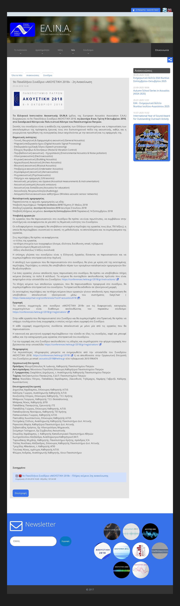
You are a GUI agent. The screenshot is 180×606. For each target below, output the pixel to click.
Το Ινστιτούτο (20, 50)
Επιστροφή (21, 493)
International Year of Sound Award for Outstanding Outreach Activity (151, 117)
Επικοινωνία (162, 50)
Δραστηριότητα (42, 50)
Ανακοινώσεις (32, 75)
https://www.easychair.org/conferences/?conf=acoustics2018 (44, 297)
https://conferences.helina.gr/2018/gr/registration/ (40, 312)
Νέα (73, 50)
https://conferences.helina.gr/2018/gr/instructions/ (89, 279)
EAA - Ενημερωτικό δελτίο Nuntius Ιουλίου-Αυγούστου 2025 (151, 105)
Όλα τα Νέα (17, 75)
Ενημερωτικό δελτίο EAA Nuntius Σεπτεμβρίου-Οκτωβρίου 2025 (151, 79)
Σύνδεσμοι (88, 50)
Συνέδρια (47, 75)
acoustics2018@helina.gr (52, 358)
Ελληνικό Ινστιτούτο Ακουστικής (55, 34)
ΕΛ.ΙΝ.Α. (56, 28)
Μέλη (60, 50)
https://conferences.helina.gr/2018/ (51, 355)
